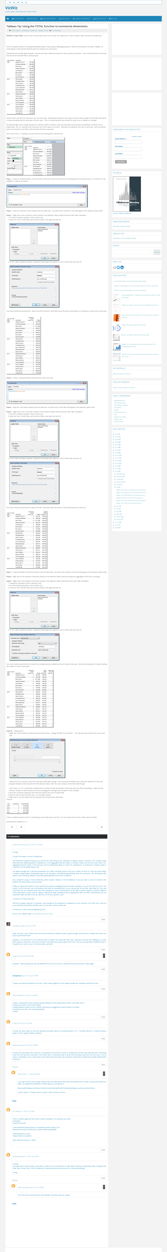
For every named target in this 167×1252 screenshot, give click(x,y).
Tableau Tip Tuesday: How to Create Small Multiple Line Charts (140, 305)
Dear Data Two (99, 19)
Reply (103, 919)
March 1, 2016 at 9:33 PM (31, 1074)
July (117, 487)
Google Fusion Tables (120, 417)
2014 (116, 466)
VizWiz (15, 956)
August (118, 484)
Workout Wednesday (81, 19)
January (118, 519)
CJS (14, 1111)
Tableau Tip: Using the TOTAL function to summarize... (131, 492)
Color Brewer (118, 407)
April (117, 511)
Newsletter (32, 19)
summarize (26, 31)
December (119, 474)
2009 (116, 528)
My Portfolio (18, 19)
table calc (34, 31)
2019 (116, 453)
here (25, 822)
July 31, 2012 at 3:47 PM (30, 976)
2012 (116, 471)
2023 (116, 442)
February (119, 517)
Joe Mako (16, 926)
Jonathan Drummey (19, 845)
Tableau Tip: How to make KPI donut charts (134, 325)
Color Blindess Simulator (121, 405)
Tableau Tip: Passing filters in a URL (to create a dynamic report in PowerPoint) (136, 286)
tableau (41, 31)
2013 (116, 469)
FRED (115, 414)
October (118, 479)
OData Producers (119, 422)
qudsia (15, 1045)
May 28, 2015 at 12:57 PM (23, 1023)
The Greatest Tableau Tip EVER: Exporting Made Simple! (130, 281)
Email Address (121, 139)
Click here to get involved (121, 226)
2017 (116, 458)
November (119, 477)
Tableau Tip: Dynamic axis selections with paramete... (131, 490)
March (118, 514)
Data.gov (116, 410)
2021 (116, 447)
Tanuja (15, 1156)
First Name (119, 146)
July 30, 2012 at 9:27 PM (25, 956)
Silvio (14, 995)
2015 (116, 463)
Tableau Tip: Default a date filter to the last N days (135, 335)
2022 (116, 445)
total (46, 31)
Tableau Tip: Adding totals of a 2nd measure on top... (131, 495)
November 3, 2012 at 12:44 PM (27, 995)
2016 (116, 461)
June (117, 506)
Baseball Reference (119, 400)
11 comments (56, 31)
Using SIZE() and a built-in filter (42, 914)
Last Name (119, 154)
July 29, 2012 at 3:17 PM (28, 926)
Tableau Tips (64, 19)
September (119, 482)
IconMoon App (118, 419)
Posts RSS (102, 1250)
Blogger (72, 1250)
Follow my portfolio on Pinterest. (122, 374)
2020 (116, 450)
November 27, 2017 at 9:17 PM (28, 1156)
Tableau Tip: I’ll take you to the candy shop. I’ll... (129, 503)
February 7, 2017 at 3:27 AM (24, 1111)
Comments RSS (109, 1250)
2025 (116, 437)
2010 (116, 525)
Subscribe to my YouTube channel (124, 238)
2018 (116, 455)
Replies (15, 1067)
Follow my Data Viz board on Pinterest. (124, 388)
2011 (116, 522)
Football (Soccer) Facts (120, 412)
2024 (116, 439)
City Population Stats (120, 403)
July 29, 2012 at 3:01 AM (34, 845)
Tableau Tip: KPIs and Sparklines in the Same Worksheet (130, 290)
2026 (116, 434)
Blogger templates (80, 1250)
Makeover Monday (48, 19)
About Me (113, 19)
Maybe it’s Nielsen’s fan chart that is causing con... (130, 498)
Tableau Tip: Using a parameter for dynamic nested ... (131, 500)
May (117, 509)
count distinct (16, 31)
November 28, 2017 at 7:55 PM (33, 1187)
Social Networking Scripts (92, 1250)
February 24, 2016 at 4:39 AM (28, 1045)
